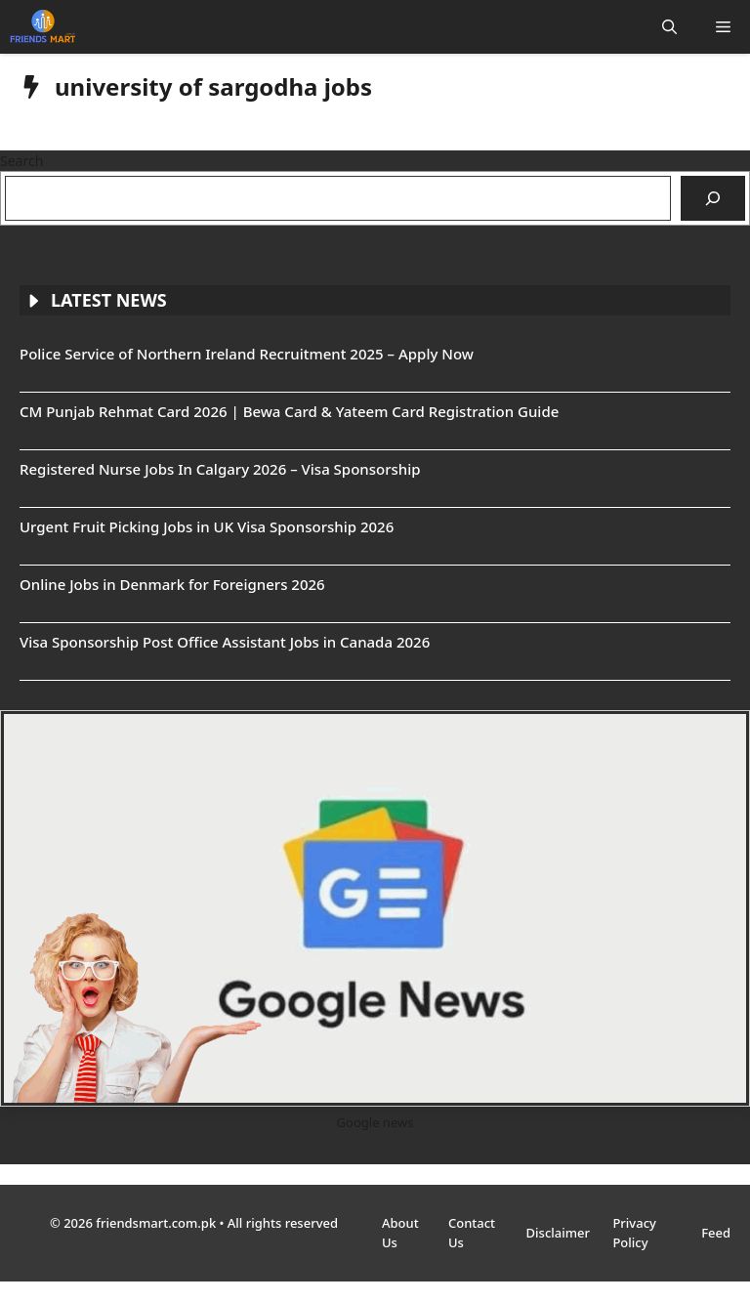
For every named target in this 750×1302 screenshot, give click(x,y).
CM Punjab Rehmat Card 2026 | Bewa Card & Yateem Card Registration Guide (289, 411)
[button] (669, 27)
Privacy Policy (633, 1232)
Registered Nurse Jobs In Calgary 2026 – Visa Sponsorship (220, 469)
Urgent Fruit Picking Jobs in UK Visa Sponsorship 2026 (207, 526)
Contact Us (471, 1232)
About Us (400, 1232)
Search (21, 160)
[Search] (713, 198)
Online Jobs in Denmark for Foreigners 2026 (172, 584)
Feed (715, 1232)
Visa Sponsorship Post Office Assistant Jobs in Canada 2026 (225, 641)
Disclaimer (560, 1232)
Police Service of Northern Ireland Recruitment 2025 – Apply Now (247, 353)
